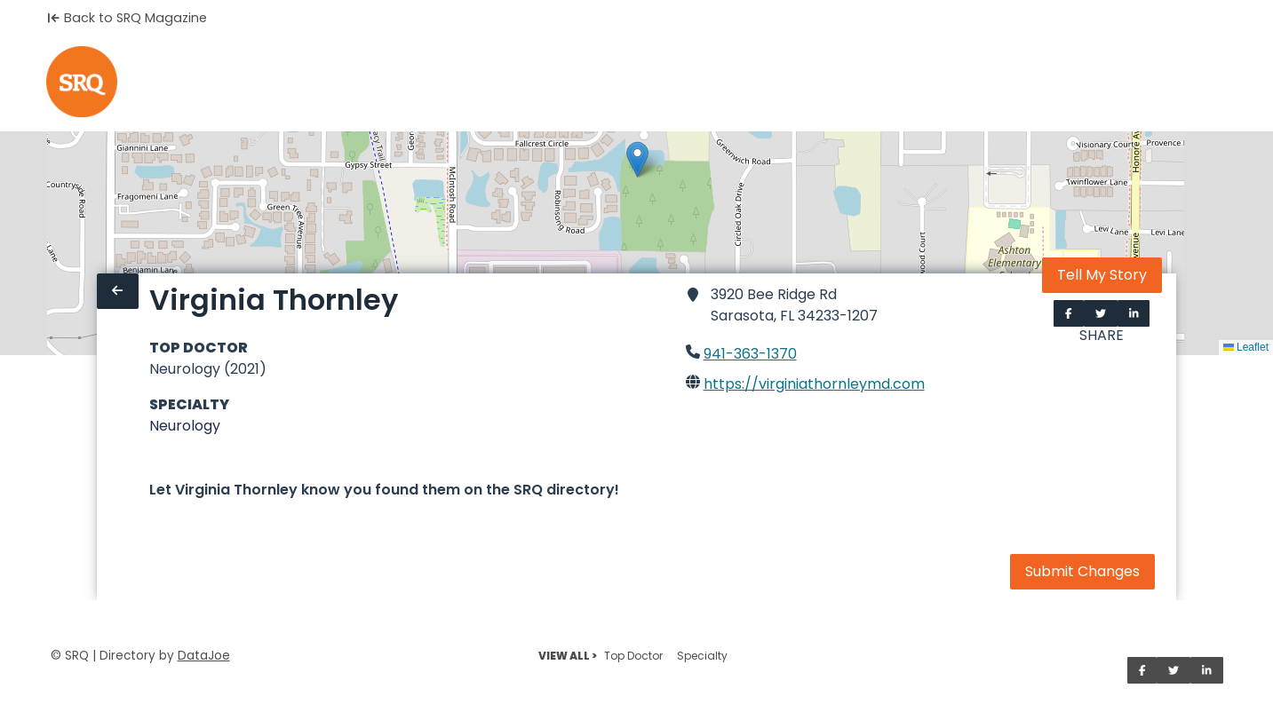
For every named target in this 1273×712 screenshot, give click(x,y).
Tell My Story (1102, 275)
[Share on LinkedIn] (1134, 313)
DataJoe (204, 655)
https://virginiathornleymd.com (814, 384)
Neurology (184, 425)
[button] (637, 159)
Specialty (702, 655)
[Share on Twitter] (1101, 313)
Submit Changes (1082, 571)
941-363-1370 (750, 354)
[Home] (81, 82)
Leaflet (1246, 347)
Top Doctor (633, 655)
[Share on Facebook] (1069, 313)
